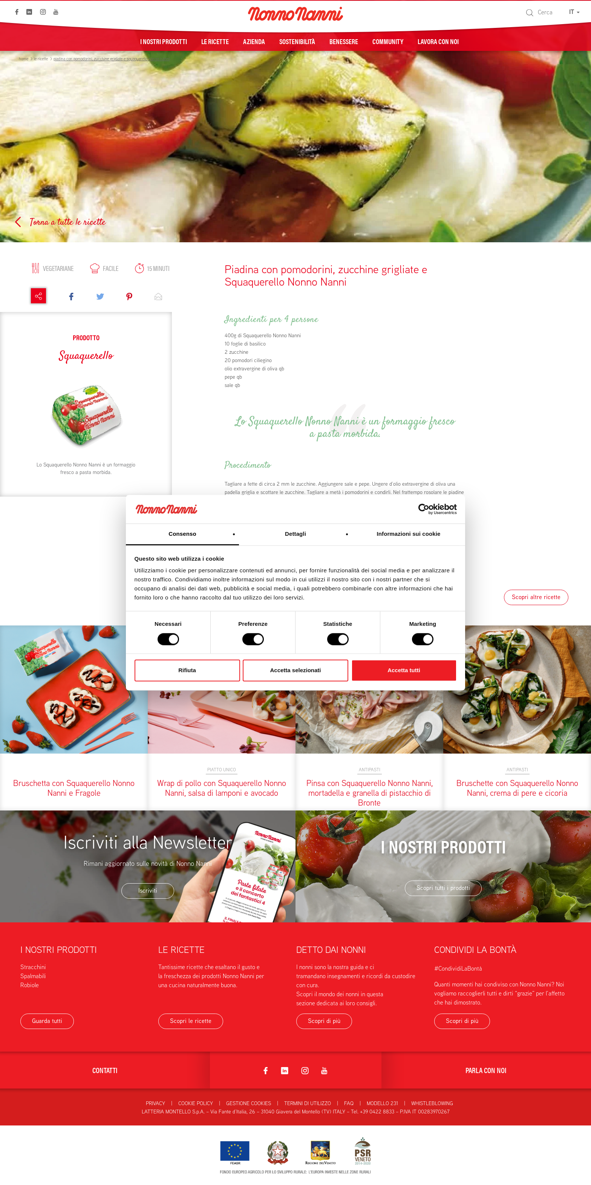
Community (387, 41)
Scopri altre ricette (536, 597)
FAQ (349, 1103)
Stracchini (33, 967)
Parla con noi (486, 1069)
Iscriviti (147, 890)
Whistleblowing (432, 1103)
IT (574, 12)
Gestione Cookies (248, 1103)
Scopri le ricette (190, 1021)
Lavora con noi (438, 41)
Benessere (343, 41)
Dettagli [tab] (295, 534)
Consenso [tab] (182, 534)
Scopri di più (324, 1021)
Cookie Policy (195, 1103)
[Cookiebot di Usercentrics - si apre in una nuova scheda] (424, 509)
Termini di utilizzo (307, 1103)
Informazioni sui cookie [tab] (409, 534)
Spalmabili (33, 976)
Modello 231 (382, 1103)
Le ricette (215, 41)
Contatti (105, 1069)
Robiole (29, 985)
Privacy (155, 1103)
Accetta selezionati (295, 670)
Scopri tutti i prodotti (443, 888)
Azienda (254, 41)
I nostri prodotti (163, 41)
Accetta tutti (403, 670)
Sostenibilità (297, 41)
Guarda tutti (47, 1021)
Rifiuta (187, 670)
